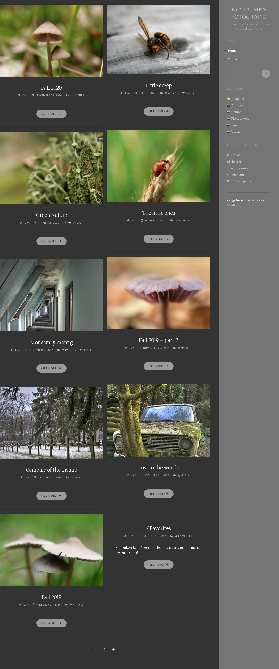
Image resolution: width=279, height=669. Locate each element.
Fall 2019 (51, 597)
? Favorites (158, 528)
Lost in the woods (158, 468)
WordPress (234, 205)
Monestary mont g (51, 342)
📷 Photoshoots (238, 118)
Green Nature (236, 175)
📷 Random (235, 125)
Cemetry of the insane (51, 470)
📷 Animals (235, 105)
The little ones (237, 168)
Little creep (235, 161)
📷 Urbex (233, 131)
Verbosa (256, 200)
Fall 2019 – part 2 (239, 181)
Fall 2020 (233, 155)
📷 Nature (234, 112)
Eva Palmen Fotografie (249, 13)
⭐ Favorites (236, 99)
